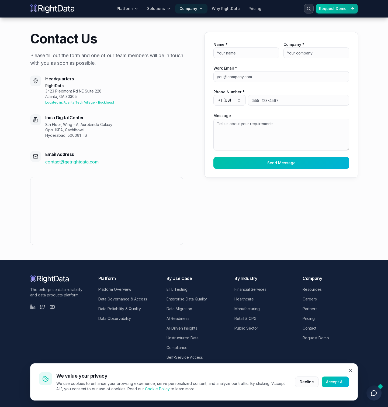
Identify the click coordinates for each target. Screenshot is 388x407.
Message (222, 115)
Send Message (281, 162)
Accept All (335, 381)
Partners (310, 308)
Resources (312, 289)
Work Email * (225, 68)
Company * (293, 44)
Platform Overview (114, 289)
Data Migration (179, 308)
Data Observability (114, 318)
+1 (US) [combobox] (229, 100)
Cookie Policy (157, 389)
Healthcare (244, 299)
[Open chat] (374, 393)
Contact (309, 328)
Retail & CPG (245, 318)
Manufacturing (247, 308)
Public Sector (246, 328)
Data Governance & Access (122, 299)
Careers (310, 299)
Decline (307, 381)
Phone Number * (229, 92)
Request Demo (337, 8)
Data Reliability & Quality (119, 308)
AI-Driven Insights (182, 328)
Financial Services (250, 289)
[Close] (350, 370)
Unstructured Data (183, 338)
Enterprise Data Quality (187, 299)
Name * (220, 44)
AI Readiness (178, 318)
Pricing (309, 318)
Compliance (177, 347)
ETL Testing (177, 289)
